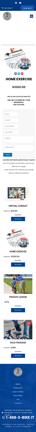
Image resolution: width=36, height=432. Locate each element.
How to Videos (18, 395)
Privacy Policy (18, 388)
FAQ (18, 399)
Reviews (18, 384)
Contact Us (18, 403)
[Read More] (18, 215)
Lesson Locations (18, 392)
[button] (31, 16)
